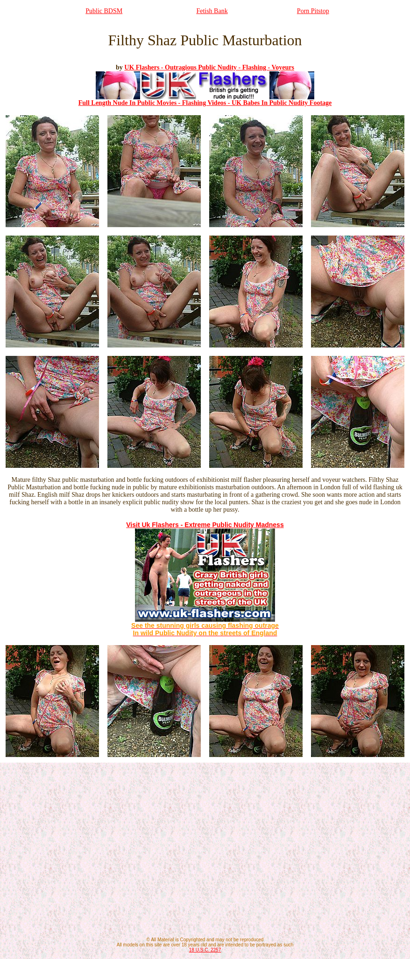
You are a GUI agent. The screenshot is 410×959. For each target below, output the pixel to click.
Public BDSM (103, 10)
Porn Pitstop (313, 10)
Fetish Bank (211, 10)
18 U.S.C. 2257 (205, 949)
